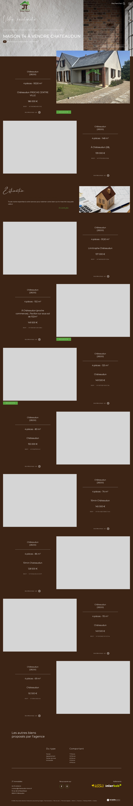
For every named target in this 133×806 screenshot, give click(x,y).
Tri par (96, 46)
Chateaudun (48, 30)
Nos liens (79, 800)
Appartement (50, 756)
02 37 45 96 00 (16, 786)
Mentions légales (66, 800)
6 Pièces (72, 762)
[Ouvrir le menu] (130, 3)
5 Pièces (72, 760)
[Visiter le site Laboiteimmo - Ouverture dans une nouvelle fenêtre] (113, 800)
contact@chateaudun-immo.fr (22, 788)
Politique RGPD (87, 800)
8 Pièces (72, 758)
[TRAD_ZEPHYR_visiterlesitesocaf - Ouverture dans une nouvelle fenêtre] (98, 785)
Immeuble (49, 760)
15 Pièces (72, 756)
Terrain (48, 754)
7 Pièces (72, 754)
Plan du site (56, 800)
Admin (74, 800)
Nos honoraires (48, 800)
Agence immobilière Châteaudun (14, 30)
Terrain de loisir (51, 758)
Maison (57, 30)
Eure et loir (38, 30)
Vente (30, 30)
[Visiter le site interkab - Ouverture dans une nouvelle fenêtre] (113, 785)
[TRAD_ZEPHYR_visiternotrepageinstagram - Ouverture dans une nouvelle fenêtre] (67, 786)
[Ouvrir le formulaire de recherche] (118, 3)
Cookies (95, 800)
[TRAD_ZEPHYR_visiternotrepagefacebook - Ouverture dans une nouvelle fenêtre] (61, 786)
